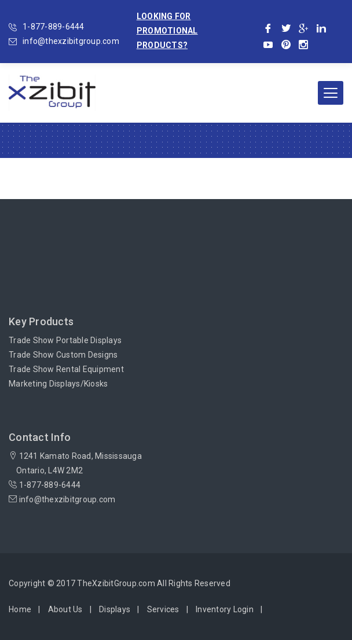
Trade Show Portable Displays (65, 340)
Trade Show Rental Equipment (66, 369)
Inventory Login (225, 609)
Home (20, 609)
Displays (114, 609)
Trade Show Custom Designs (63, 354)
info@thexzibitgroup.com (71, 41)
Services (163, 609)
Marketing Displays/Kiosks (58, 383)
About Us (65, 609)
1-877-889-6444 (54, 26)
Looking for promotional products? (167, 31)
